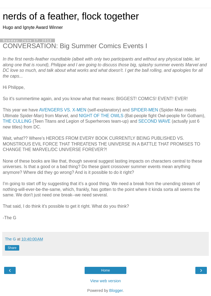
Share (12, 248)
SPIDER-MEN (144, 110)
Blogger (116, 290)
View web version (105, 281)
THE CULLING (17, 121)
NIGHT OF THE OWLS (101, 115)
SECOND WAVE (154, 121)
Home (105, 270)
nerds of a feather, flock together (71, 16)
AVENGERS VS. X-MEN (62, 110)
